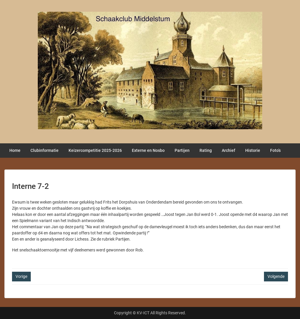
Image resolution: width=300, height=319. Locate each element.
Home (15, 150)
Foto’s (275, 150)
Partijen (182, 150)
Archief (228, 150)
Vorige (21, 276)
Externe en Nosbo (148, 150)
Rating (206, 150)
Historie (252, 150)
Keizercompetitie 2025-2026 (95, 150)
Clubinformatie (44, 150)
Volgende (275, 276)
